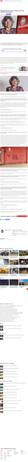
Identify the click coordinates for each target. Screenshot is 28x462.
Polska (2, 323)
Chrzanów (2, 454)
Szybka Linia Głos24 (9, 455)
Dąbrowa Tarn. (2, 455)
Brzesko (1, 453)
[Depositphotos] (22, 453)
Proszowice (5, 455)
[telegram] (3, 219)
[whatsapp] (4, 219)
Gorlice (1, 456)
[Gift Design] (25, 453)
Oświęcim (5, 453)
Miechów (2, 458)
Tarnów (5, 457)
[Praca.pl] (22, 452)
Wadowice (5, 458)
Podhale (5, 454)
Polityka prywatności (16, 453)
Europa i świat (3, 333)
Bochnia (1, 452)
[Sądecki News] (25, 452)
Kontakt (15, 454)
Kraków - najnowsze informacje (7, 248)
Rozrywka (2, 278)
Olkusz (5, 452)
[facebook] (0, 219)
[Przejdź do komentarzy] (26, 14)
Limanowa (2, 457)
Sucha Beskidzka (5, 456)
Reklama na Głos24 (16, 452)
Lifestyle (8, 452)
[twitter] (2, 219)
